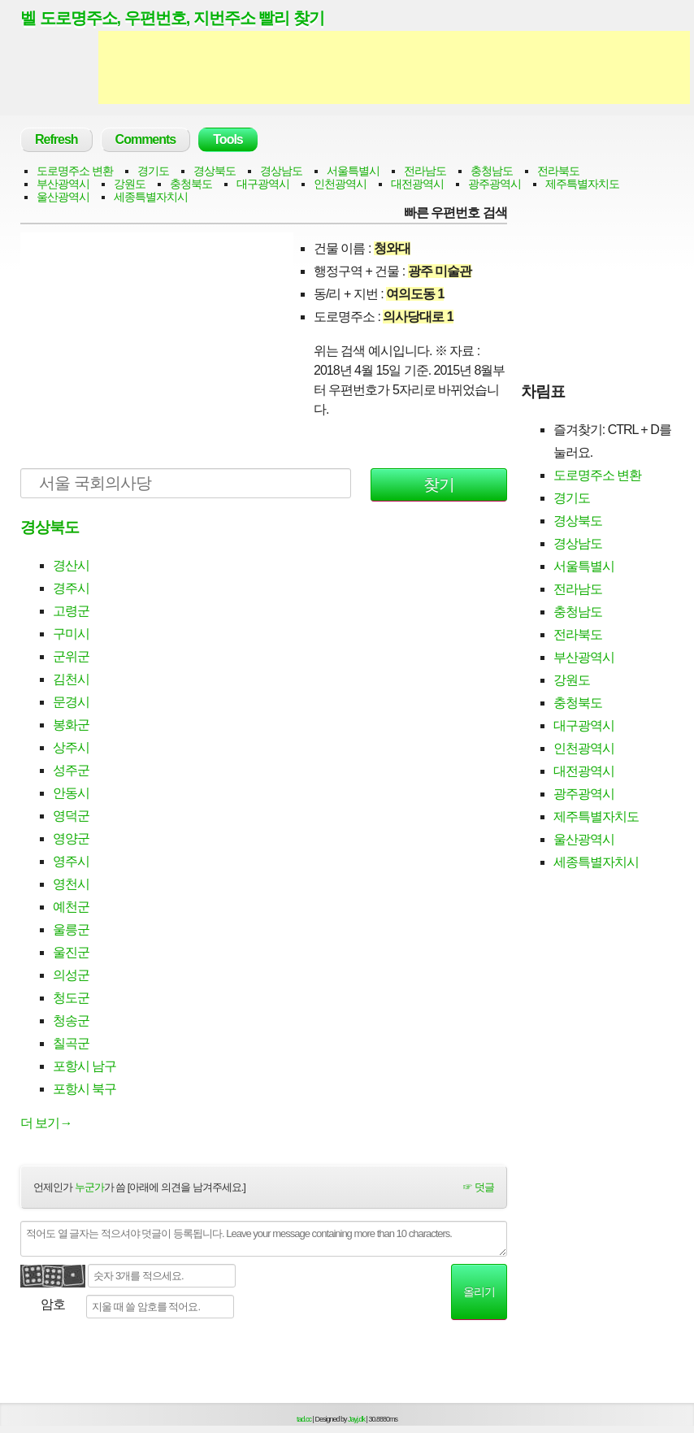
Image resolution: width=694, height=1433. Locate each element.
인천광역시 (340, 183)
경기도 (153, 170)
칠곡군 (71, 1043)
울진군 (71, 952)
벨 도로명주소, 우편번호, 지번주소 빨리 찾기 (172, 18)
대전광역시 (417, 183)
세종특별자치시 (151, 196)
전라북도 (558, 170)
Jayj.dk (356, 1419)
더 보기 (46, 1123)
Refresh (56, 139)
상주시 (71, 747)
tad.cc (304, 1419)
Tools (227, 139)
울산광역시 (63, 196)
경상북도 (214, 170)
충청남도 (492, 170)
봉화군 (71, 725)
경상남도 (281, 170)
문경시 (71, 702)
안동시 (71, 793)
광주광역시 (494, 183)
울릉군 (71, 929)
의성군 (71, 975)
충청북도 (191, 183)
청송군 (71, 1020)
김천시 (71, 679)
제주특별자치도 (582, 183)
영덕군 (71, 816)
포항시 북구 (84, 1089)
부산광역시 (63, 183)
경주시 (71, 588)
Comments (145, 139)
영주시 (71, 861)
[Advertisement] (394, 67)
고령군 (71, 611)
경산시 (71, 565)
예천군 (71, 907)
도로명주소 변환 (75, 170)
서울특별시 (353, 170)
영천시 (71, 884)
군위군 (71, 656)
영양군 (71, 838)
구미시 (71, 634)
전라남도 (425, 170)
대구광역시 (262, 183)
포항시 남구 (84, 1066)
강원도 (129, 183)
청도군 (71, 998)
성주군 (71, 770)
